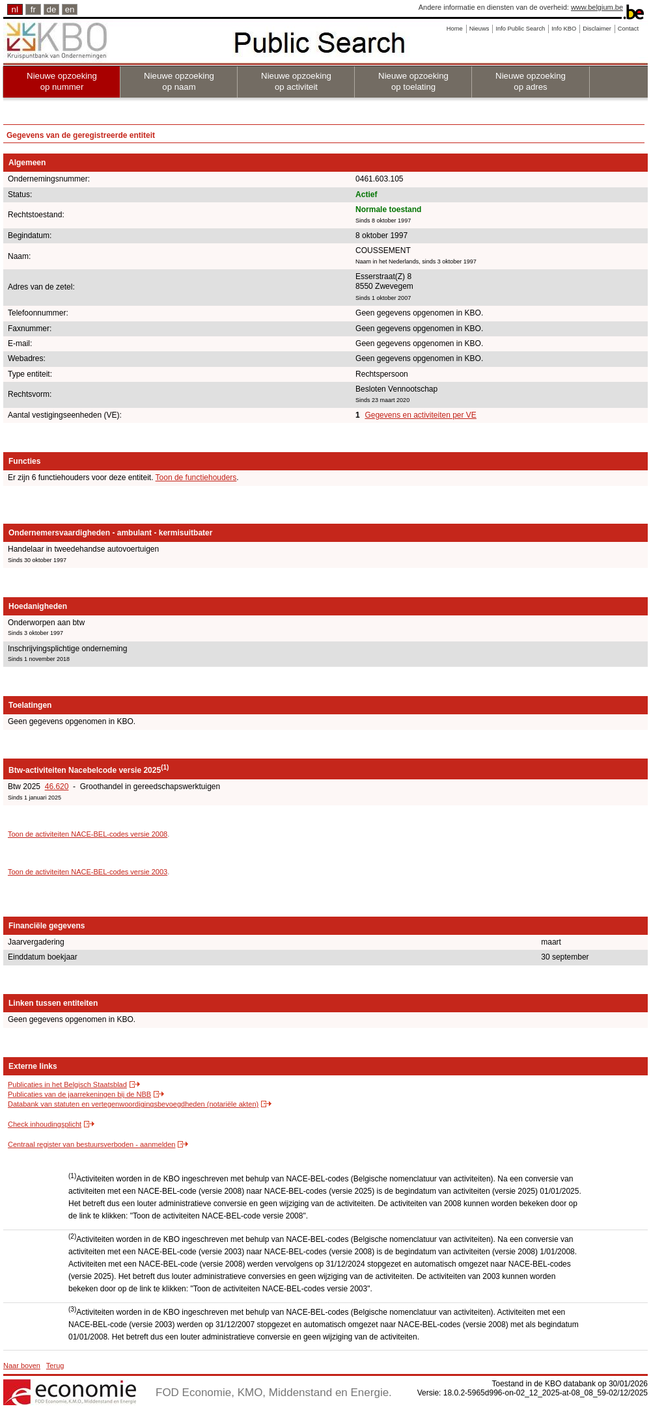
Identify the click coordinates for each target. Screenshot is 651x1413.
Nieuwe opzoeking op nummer (62, 81)
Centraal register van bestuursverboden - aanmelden (91, 1144)
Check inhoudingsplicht (44, 1124)
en (70, 9)
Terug (55, 1365)
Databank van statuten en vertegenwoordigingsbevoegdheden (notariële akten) (133, 1104)
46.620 (57, 786)
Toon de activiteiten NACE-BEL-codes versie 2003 (87, 872)
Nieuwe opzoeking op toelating (413, 81)
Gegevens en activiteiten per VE (420, 415)
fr (33, 9)
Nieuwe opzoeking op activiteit (296, 81)
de (52, 9)
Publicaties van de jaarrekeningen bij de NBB (79, 1094)
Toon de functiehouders (196, 477)
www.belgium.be (597, 7)
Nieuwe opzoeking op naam (179, 81)
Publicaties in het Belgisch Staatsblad (67, 1084)
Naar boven (21, 1365)
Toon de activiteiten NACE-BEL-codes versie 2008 (87, 834)
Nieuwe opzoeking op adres (530, 81)
